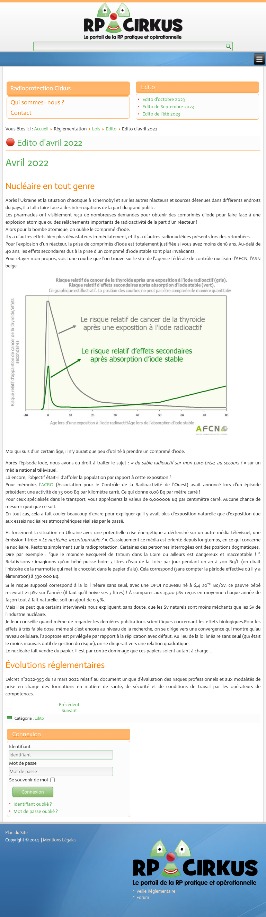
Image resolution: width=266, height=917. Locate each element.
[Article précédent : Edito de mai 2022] (69, 705)
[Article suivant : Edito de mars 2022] (69, 710)
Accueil (41, 129)
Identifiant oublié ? (33, 804)
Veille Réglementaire (155, 891)
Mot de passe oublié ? (36, 811)
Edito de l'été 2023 (161, 114)
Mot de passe (22, 763)
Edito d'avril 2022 (49, 142)
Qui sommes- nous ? (37, 102)
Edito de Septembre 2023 (168, 107)
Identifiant (19, 746)
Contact (21, 113)
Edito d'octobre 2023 (163, 99)
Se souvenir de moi (28, 780)
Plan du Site (16, 832)
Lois (96, 129)
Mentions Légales (60, 839)
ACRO (47, 485)
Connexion (32, 792)
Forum (142, 897)
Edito (111, 129)
